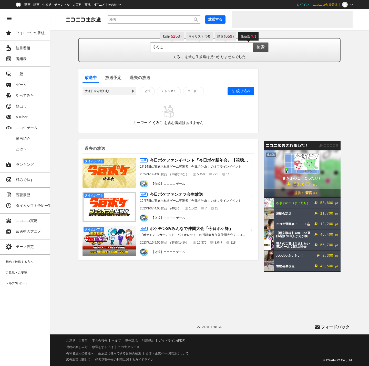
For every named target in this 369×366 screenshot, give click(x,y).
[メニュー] (255, 161)
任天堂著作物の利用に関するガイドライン (132, 359)
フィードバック (335, 327)
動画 (27, 4)
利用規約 (156, 340)
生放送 (47, 4)
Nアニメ (99, 4)
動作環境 (139, 340)
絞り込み (247, 91)
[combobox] (158, 19)
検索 (264, 47)
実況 (88, 4)
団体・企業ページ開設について (174, 353)
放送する (215, 19)
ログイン (303, 4)
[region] (28, 187)
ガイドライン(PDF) (179, 340)
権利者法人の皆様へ (87, 353)
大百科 (77, 4)
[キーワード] (158, 19)
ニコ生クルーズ (136, 347)
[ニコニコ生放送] (91, 19)
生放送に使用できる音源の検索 (127, 353)
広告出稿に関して (86, 359)
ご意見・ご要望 (84, 340)
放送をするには (110, 347)
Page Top (213, 327)
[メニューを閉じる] (9, 18)
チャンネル (62, 4)
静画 (36, 4)
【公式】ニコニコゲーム (172, 184)
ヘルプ (124, 340)
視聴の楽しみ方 (84, 347)
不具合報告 (107, 340)
